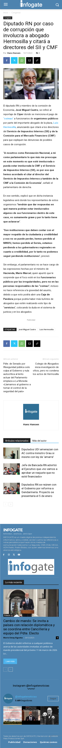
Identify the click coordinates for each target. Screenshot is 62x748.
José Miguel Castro (27, 329)
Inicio (5, 12)
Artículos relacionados (16, 440)
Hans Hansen (14, 53)
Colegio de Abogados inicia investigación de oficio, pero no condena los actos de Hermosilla (46, 369)
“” (8, 118)
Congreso (16, 12)
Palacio (7, 615)
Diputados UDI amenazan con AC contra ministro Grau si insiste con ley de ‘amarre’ (39, 453)
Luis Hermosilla (47, 329)
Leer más (10, 661)
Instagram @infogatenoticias (31, 685)
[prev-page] (5, 504)
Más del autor (39, 440)
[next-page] (11, 504)
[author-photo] (31, 419)
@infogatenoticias (26, 696)
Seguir (53, 698)
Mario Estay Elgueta (13, 637)
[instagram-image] (12, 715)
